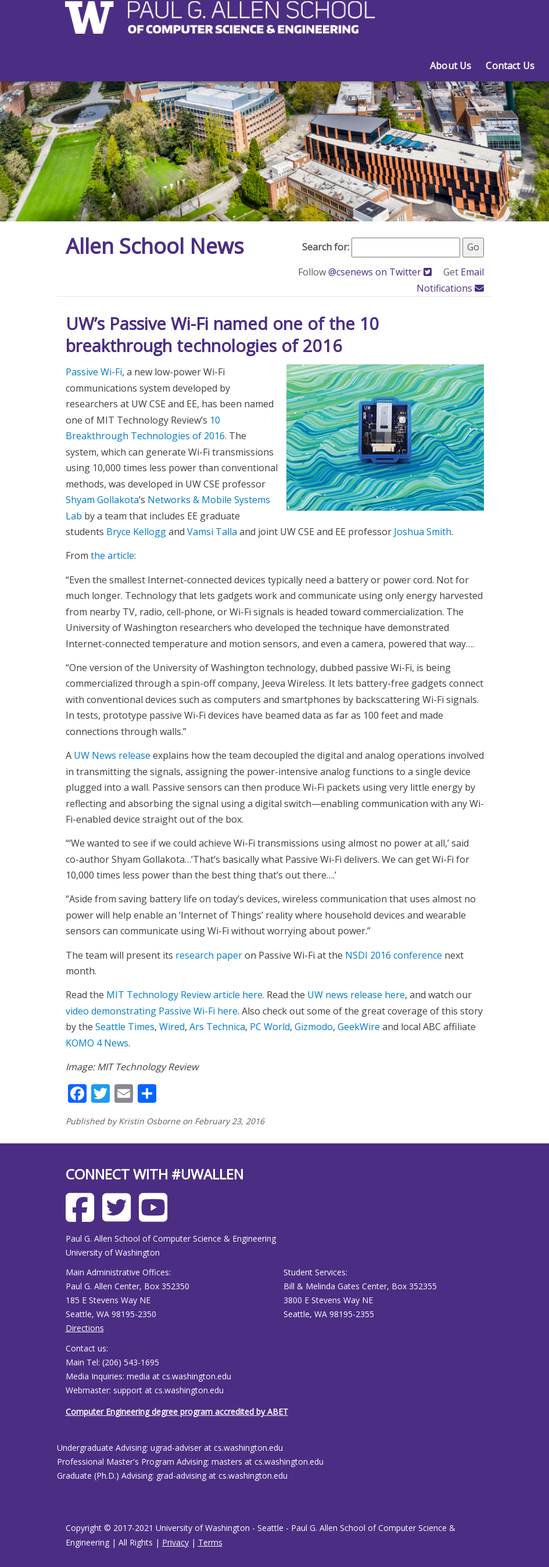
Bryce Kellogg (136, 531)
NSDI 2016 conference (393, 955)
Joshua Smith (422, 531)
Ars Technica (217, 1026)
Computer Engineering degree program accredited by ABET (177, 1411)
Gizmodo (314, 1026)
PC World (270, 1026)
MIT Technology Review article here (184, 994)
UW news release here (356, 994)
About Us (450, 65)
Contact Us (510, 65)
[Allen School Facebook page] (83, 1216)
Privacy (175, 1542)
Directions (85, 1327)
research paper (208, 955)
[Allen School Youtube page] (156, 1216)
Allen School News (155, 246)
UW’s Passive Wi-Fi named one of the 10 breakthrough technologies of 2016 (222, 334)
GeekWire (359, 1026)
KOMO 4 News (97, 1043)
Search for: (325, 247)
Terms (210, 1542)
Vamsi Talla (212, 531)
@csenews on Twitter (381, 272)
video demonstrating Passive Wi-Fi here (152, 1011)
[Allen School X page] (119, 1216)
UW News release (112, 755)
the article (112, 555)
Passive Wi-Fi (94, 371)
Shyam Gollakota (102, 499)
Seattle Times (125, 1026)
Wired (172, 1026)
